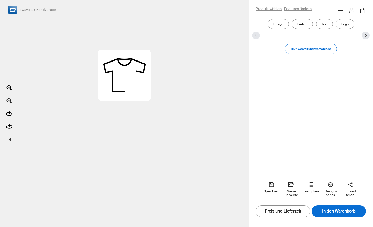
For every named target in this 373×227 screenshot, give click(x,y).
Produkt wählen (269, 9)
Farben (302, 24)
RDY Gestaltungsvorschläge (311, 48)
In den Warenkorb (339, 211)
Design (278, 24)
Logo (345, 24)
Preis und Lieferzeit (283, 211)
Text (324, 24)
